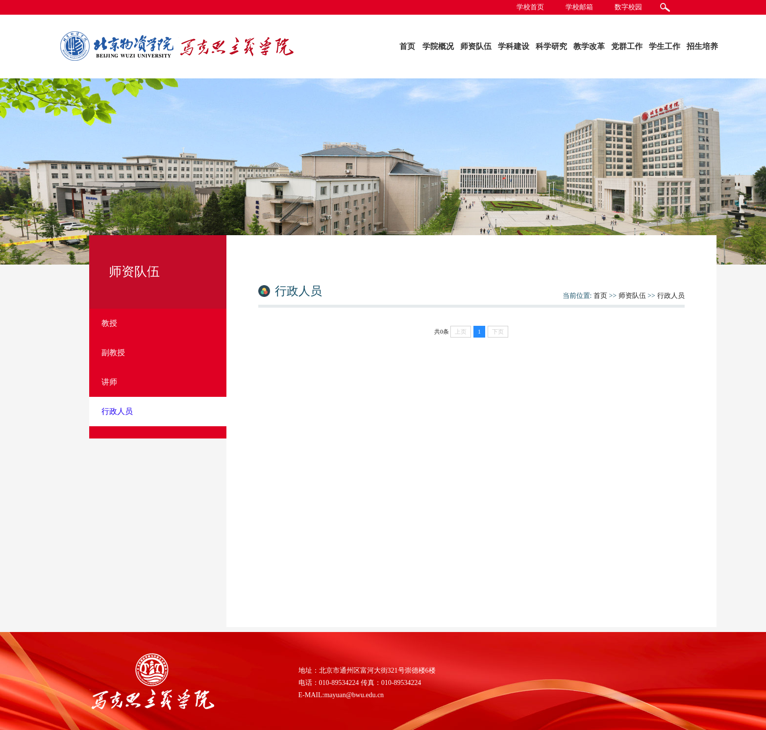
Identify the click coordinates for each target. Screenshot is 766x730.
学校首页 (530, 7)
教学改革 (589, 46)
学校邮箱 (579, 7)
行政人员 (671, 295)
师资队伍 (476, 46)
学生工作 (664, 46)
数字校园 (628, 7)
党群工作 (626, 46)
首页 (407, 46)
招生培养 (702, 46)
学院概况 (438, 46)
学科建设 (513, 46)
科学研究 (551, 46)
